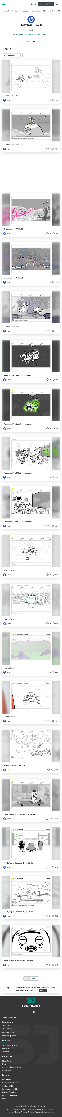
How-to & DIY (49, 11)
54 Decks (19, 34)
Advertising (6, 1070)
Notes (4, 1098)
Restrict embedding (10, 1095)
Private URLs (7, 1080)
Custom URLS (7, 1086)
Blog (4, 1064)
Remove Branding (9, 1092)
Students (5, 1051)
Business (15, 11)
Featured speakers (9, 1035)
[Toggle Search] (56, 4)
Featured (5, 11)
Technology (6, 1025)
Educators (6, 1048)
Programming (7, 1022)
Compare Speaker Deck (11, 1067)
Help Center (7, 1061)
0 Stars (31, 41)
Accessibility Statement (44, 1112)
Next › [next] (34, 978)
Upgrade (43, 990)
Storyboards (7, 1028)
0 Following (31, 34)
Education (36, 11)
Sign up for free (46, 4)
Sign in (33, 4)
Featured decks (8, 1032)
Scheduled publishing (10, 1089)
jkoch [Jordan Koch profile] (7, 100)
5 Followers (42, 34)
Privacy (24, 1112)
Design (25, 11)
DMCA (31, 1112)
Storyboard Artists (9, 1045)
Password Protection (10, 1083)
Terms (17, 1112)
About (11, 1112)
